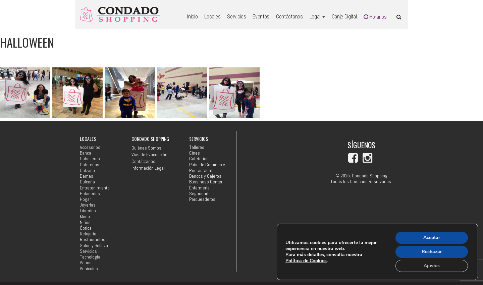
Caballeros (90, 159)
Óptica (86, 228)
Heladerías (90, 193)
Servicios (236, 16)
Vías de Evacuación (149, 155)
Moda (85, 217)
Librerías (88, 211)
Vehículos (89, 269)
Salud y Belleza (94, 245)
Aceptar (431, 237)
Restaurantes (92, 239)
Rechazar (432, 251)
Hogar (85, 199)
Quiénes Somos (146, 148)
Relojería (88, 234)
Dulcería (87, 182)
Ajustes (432, 266)
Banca (85, 153)
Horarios (375, 17)
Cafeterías (89, 165)
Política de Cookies (306, 261)
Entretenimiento (95, 188)
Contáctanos (289, 16)
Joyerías (88, 205)
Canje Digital (344, 16)
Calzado (87, 170)
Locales (212, 16)
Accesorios (90, 147)
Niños (85, 222)
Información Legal (148, 168)
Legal (317, 16)
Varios (86, 263)
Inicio (192, 16)
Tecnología (90, 257)
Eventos (261, 16)
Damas (86, 176)
